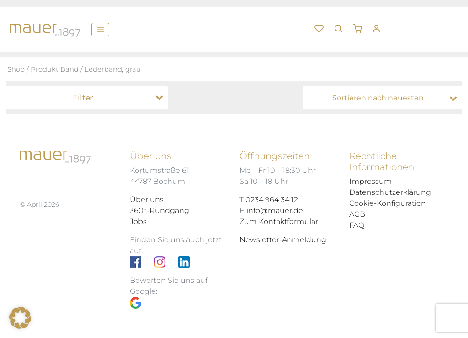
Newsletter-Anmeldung (282, 239)
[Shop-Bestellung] (384, 98)
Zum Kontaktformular (278, 221)
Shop (16, 69)
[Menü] (100, 29)
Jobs (138, 221)
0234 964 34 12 (271, 199)
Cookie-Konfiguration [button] (387, 203)
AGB (357, 214)
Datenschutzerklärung (390, 192)
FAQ (356, 225)
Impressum (370, 181)
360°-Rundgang (159, 210)
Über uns (147, 199)
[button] (360, 25)
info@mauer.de (274, 210)
